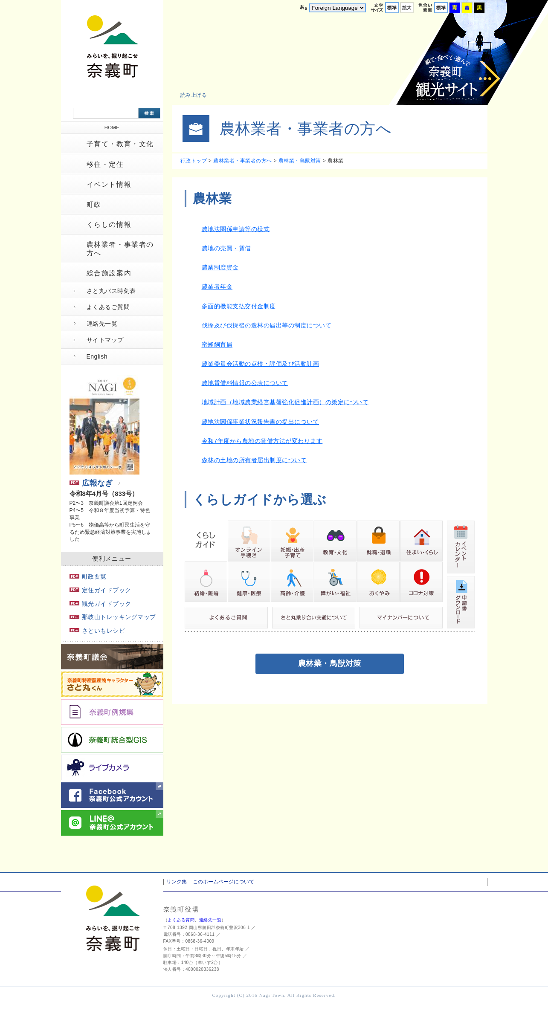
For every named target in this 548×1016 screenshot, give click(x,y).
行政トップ (193, 161)
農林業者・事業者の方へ (120, 248)
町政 (94, 204)
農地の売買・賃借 (226, 248)
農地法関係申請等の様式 (236, 229)
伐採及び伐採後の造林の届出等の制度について (267, 325)
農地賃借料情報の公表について (245, 382)
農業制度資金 (220, 267)
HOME (112, 127)
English (97, 356)
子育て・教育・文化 (120, 144)
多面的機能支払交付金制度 (239, 306)
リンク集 (176, 882)
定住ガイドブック (100, 590)
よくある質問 (181, 920)
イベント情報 (109, 184)
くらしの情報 (109, 224)
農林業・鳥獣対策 (299, 161)
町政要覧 (88, 576)
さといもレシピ (97, 630)
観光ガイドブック (100, 603)
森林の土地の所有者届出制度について (254, 460)
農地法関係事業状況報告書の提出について (260, 421)
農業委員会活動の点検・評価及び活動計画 (260, 363)
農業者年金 (217, 286)
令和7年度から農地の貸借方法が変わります (262, 440)
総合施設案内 (109, 273)
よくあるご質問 (108, 307)
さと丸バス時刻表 (111, 290)
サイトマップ (105, 339)
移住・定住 (105, 164)
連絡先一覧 (102, 323)
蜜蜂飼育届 (217, 344)
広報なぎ (91, 483)
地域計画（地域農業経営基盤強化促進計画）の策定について (285, 402)
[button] (198, 95)
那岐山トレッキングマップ (113, 617)
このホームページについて (223, 882)
